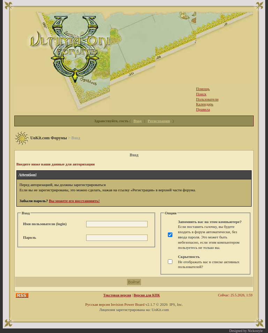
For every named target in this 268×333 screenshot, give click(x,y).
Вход (138, 121)
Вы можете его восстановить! (74, 201)
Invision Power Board (127, 304)
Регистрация (159, 121)
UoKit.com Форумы (48, 137)
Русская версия (97, 304)
